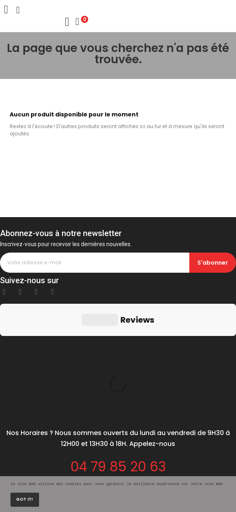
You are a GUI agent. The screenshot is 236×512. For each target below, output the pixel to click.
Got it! (24, 499)
